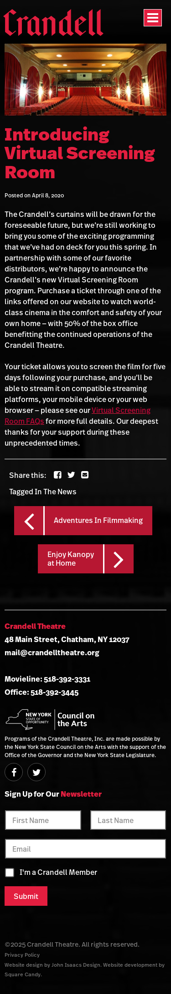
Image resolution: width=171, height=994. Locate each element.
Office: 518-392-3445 (41, 692)
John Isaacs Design (76, 964)
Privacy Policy (22, 954)
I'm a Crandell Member (58, 872)
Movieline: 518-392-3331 (47, 679)
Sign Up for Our (53, 794)
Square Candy (23, 974)
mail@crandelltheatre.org (52, 653)
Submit (26, 896)
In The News (56, 492)
